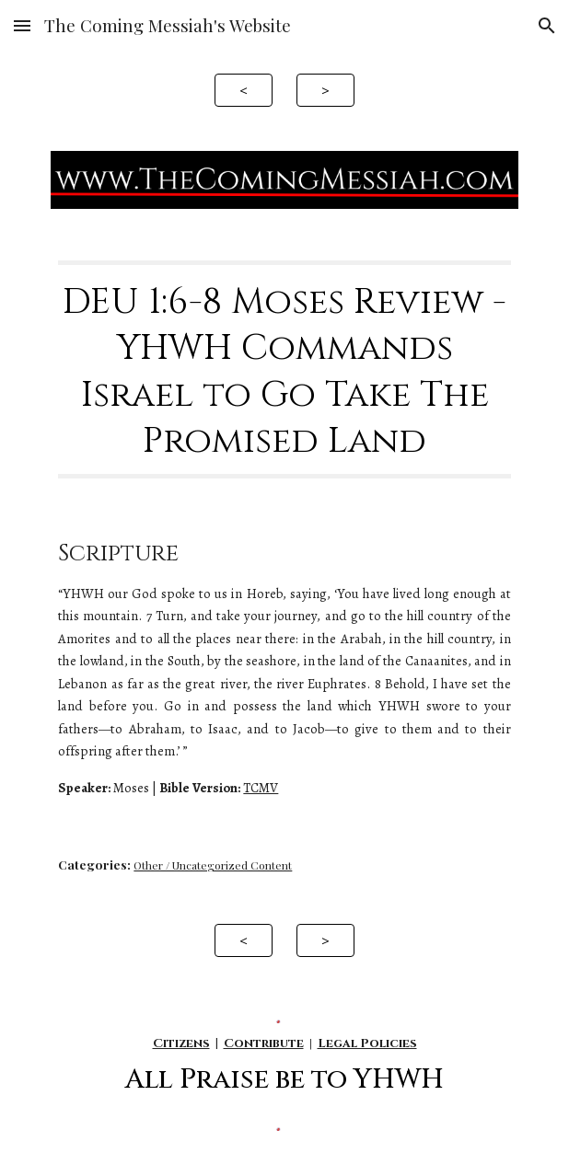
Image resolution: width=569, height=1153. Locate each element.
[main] (284, 370)
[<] (243, 89)
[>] (325, 89)
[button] (22, 25)
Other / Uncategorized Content (213, 865)
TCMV (260, 787)
